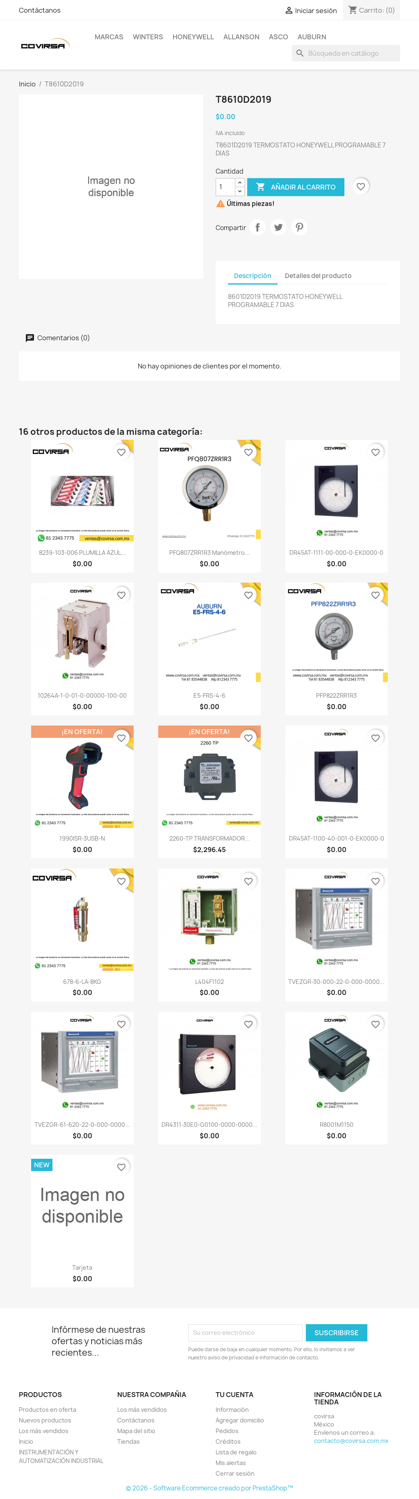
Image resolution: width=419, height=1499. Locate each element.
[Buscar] (346, 53)
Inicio (26, 1441)
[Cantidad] (225, 187)
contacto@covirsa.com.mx (351, 1441)
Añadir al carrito (296, 187)
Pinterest (299, 227)
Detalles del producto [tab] (318, 275)
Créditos (228, 1441)
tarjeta (82, 1267)
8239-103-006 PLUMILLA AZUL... (82, 552)
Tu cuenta (234, 1394)
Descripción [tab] (252, 275)
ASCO (278, 36)
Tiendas (128, 1441)
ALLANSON (241, 36)
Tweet (278, 227)
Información (232, 1409)
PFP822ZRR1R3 (336, 695)
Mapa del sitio (136, 1431)
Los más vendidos (43, 1431)
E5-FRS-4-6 (209, 695)
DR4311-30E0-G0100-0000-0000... (209, 1124)
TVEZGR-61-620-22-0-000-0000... (82, 1124)
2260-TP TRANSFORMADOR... (209, 838)
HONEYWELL (193, 36)
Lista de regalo (236, 1452)
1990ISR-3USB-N (82, 838)
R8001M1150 (336, 1124)
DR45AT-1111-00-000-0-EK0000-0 (336, 552)
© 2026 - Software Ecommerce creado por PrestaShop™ (209, 1488)
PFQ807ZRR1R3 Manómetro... (209, 552)
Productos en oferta (47, 1409)
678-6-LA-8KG (82, 982)
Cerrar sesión (235, 1473)
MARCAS (109, 36)
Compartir (257, 227)
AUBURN (312, 36)
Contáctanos (40, 10)
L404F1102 (209, 982)
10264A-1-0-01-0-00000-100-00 (82, 695)
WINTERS (148, 36)
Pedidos (227, 1431)
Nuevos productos (45, 1420)
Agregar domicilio (240, 1420)
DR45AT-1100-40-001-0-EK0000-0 (336, 838)
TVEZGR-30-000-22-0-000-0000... (336, 982)
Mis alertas (231, 1463)
